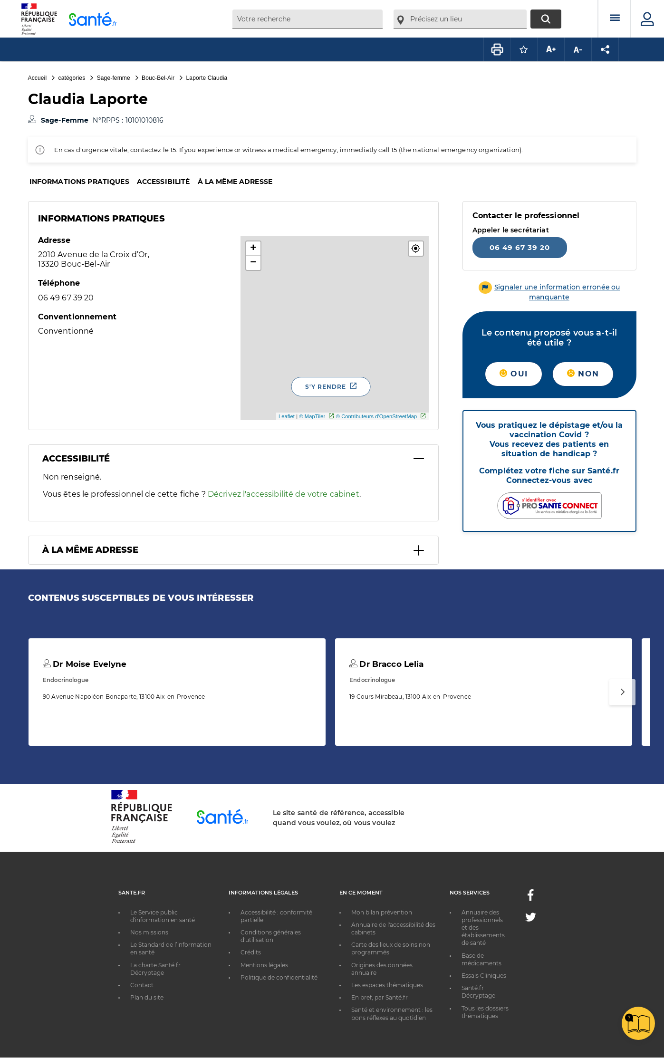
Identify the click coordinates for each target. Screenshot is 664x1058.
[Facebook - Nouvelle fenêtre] (530, 898)
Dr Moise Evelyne (85, 664)
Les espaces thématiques (387, 985)
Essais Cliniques (484, 975)
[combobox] (307, 19)
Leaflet (287, 416)
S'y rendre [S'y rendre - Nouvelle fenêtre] (325, 386)
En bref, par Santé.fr (379, 997)
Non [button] (583, 373)
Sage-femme (113, 78)
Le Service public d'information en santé (162, 916)
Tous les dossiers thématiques (485, 1012)
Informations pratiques (79, 181)
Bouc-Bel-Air (158, 78)
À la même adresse (235, 181)
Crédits (251, 952)
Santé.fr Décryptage (478, 991)
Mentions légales (264, 965)
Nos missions (149, 932)
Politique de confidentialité (279, 977)
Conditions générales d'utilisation (271, 936)
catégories (72, 78)
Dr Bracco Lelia (386, 664)
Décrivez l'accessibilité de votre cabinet (283, 494)
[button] (416, 248)
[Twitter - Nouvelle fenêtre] (530, 919)
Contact (142, 985)
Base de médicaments (481, 959)
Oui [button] (514, 373)
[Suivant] (622, 692)
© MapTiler (312, 416)
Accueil (37, 78)
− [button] (253, 263)
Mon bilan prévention (381, 912)
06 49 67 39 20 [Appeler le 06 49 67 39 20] (520, 247)
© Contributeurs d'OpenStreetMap (376, 416)
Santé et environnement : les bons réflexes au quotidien (392, 1013)
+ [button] (253, 248)
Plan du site (147, 997)
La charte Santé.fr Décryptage (155, 969)
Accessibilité (163, 181)
